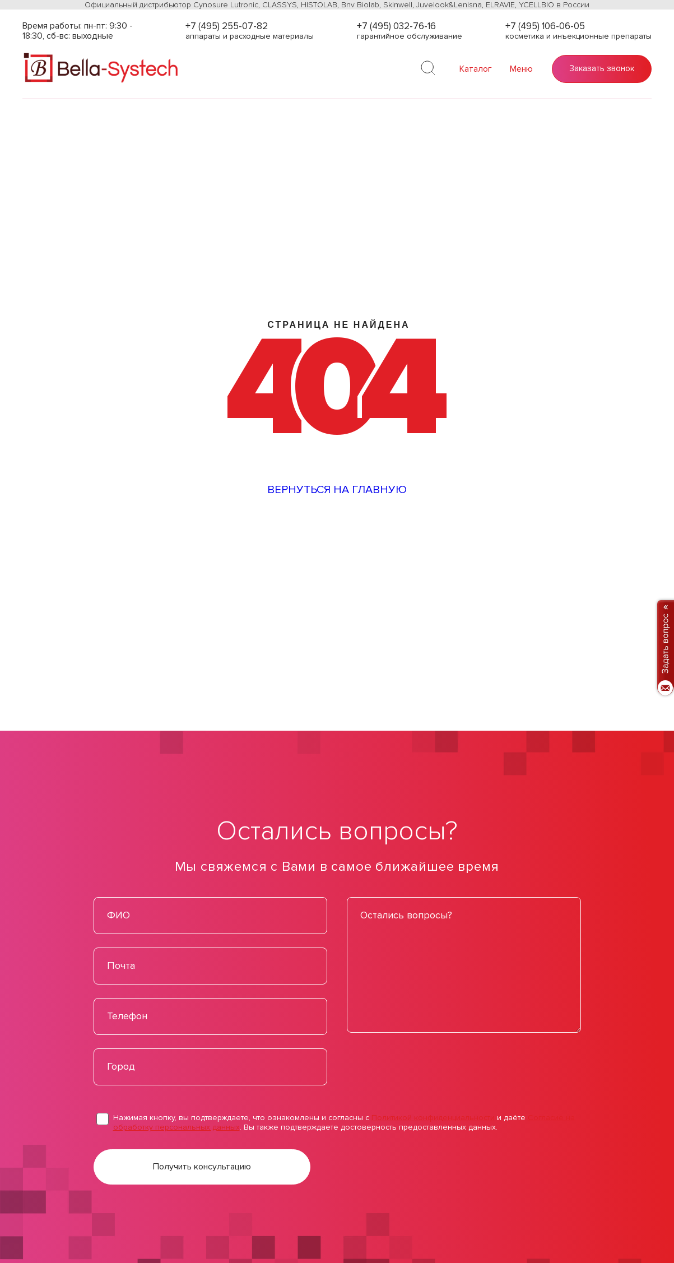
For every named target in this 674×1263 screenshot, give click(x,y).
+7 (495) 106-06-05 (545, 26)
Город (121, 1066)
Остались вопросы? (406, 915)
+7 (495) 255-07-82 (226, 26)
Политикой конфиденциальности (433, 1117)
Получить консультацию (202, 1166)
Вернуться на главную (337, 489)
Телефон (127, 1016)
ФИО (118, 915)
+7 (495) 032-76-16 (396, 26)
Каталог (475, 69)
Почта (121, 965)
